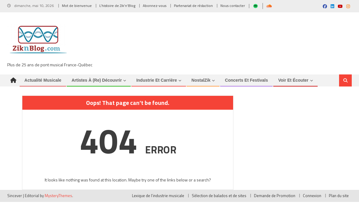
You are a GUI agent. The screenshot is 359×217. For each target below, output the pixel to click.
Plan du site (339, 197)
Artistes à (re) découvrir (97, 81)
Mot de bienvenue (77, 5)
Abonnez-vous (154, 5)
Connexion (312, 197)
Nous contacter (232, 5)
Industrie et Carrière (156, 81)
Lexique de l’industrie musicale (158, 197)
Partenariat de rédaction (193, 5)
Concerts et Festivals (246, 81)
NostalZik (200, 81)
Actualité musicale (42, 81)
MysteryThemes (58, 197)
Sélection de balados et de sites (219, 197)
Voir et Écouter (293, 81)
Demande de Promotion (274, 197)
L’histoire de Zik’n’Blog (117, 5)
